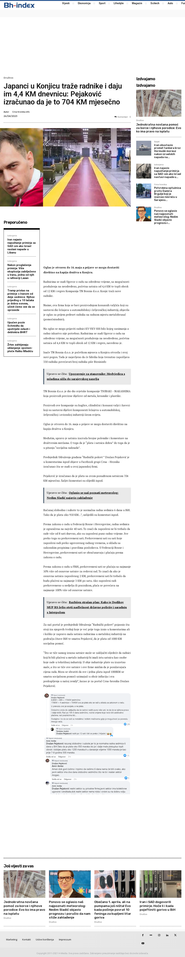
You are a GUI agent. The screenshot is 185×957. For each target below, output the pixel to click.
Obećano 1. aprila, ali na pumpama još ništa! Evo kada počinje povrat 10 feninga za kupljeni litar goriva (113, 909)
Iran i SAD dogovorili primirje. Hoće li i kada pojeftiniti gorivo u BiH (158, 906)
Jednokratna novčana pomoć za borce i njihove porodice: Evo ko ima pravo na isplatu (158, 128)
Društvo (8, 77)
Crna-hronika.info (21, 111)
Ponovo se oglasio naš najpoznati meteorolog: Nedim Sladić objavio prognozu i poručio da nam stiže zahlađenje (68, 909)
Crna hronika (160, 185)
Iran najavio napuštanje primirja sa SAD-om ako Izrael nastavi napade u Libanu (21, 246)
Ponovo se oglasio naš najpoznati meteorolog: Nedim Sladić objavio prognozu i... (166, 217)
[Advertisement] (92, 46)
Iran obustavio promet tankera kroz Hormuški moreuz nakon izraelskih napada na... (167, 151)
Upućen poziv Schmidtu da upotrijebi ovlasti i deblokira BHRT (18, 327)
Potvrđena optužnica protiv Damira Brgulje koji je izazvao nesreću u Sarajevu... (167, 194)
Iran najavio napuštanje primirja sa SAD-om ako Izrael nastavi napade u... (167, 173)
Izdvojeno (12, 235)
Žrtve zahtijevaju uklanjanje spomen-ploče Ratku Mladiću (20, 348)
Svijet (157, 142)
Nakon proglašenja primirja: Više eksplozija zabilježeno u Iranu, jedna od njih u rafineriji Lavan (21, 271)
